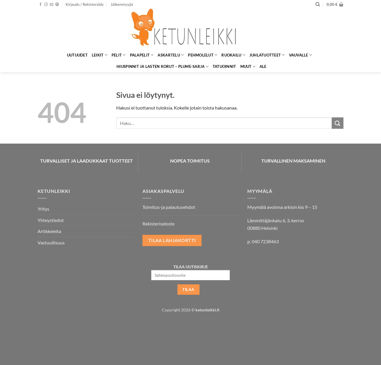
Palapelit (142, 55)
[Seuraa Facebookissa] (40, 5)
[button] (85, 4)
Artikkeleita (49, 231)
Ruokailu (233, 55)
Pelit (119, 55)
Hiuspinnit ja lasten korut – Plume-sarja (163, 66)
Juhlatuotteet (267, 55)
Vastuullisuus (51, 242)
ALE (263, 66)
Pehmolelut (202, 55)
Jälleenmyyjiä (121, 4)
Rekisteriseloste (158, 223)
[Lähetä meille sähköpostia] (51, 5)
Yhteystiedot (51, 220)
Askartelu (171, 55)
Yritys (43, 208)
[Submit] (337, 123)
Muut (247, 66)
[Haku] (317, 4)
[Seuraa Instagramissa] (46, 5)
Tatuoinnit (224, 66)
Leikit (99, 55)
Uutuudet (77, 55)
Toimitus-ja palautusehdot (168, 207)
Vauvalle (300, 55)
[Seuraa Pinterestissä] (57, 5)
